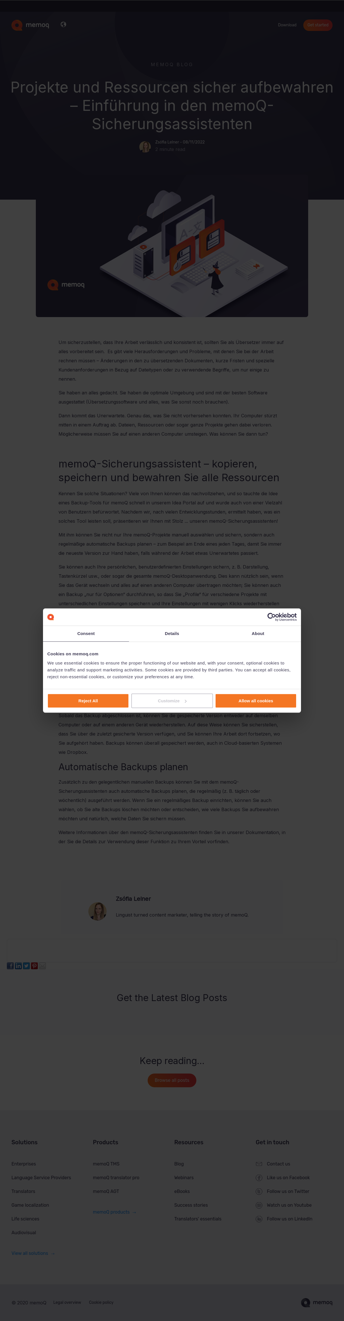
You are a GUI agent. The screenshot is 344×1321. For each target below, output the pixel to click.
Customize (172, 700)
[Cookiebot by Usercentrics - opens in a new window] (272, 617)
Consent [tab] (86, 633)
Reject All (88, 700)
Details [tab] (172, 633)
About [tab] (258, 633)
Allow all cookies (256, 700)
